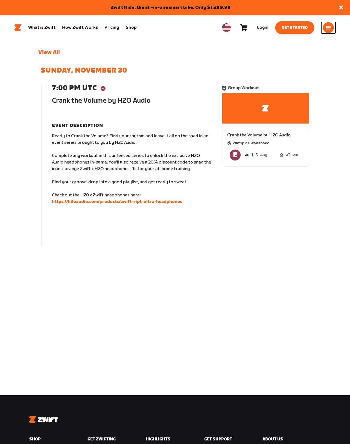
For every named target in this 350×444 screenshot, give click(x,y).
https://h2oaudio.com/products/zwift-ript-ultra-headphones (117, 201)
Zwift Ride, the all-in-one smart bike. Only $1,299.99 (171, 7)
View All (49, 52)
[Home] (18, 27)
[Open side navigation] (328, 27)
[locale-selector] (226, 27)
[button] (341, 8)
